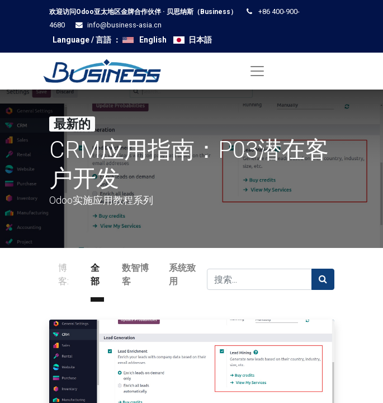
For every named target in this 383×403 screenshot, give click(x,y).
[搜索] (322, 279)
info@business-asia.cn (124, 25)
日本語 (200, 39)
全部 (95, 275)
